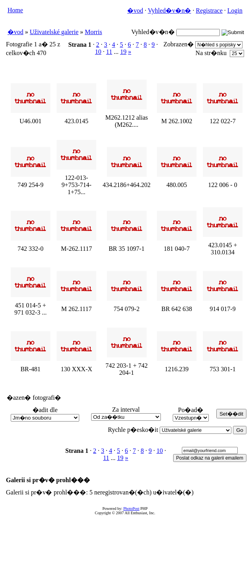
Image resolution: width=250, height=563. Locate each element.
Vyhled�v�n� (169, 10)
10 (98, 51)
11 (109, 51)
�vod (135, 10)
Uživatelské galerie (54, 32)
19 (123, 51)
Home (15, 10)
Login (234, 10)
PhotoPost (131, 508)
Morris (93, 32)
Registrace (209, 10)
